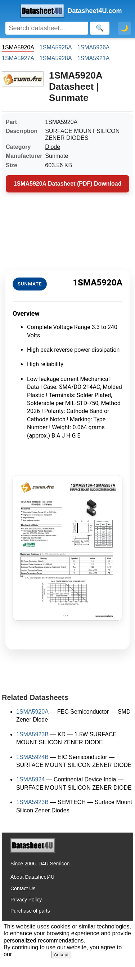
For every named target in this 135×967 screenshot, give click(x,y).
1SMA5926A (93, 47)
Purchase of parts (30, 911)
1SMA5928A (56, 58)
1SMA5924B (32, 757)
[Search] (46, 28)
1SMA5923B (32, 734)
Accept (61, 954)
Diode (52, 147)
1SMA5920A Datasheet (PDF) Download (68, 184)
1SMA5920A (32, 712)
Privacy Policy (26, 899)
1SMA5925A (56, 47)
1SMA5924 (30, 779)
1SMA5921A (93, 58)
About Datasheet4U (32, 877)
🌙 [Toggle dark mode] (124, 28)
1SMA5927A (18, 58)
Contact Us (22, 888)
